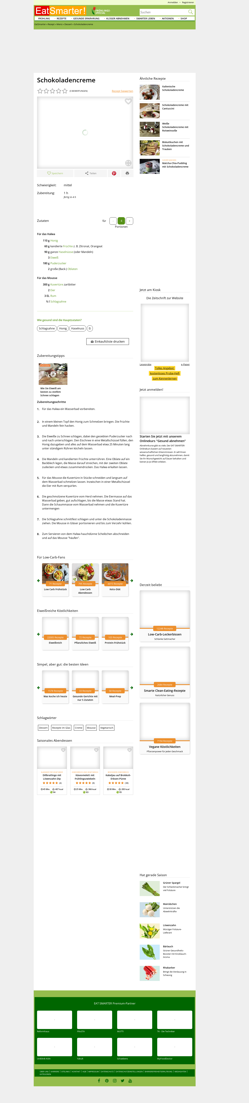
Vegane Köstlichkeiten (164, 747)
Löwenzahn (169, 925)
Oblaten (73, 269)
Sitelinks (65, 1071)
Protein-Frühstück (115, 642)
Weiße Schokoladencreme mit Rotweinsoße (175, 127)
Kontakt (76, 1071)
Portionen (121, 227)
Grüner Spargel (171, 882)
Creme (78, 727)
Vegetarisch (106, 727)
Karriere (55, 1071)
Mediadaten (180, 1071)
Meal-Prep (115, 696)
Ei (90, 328)
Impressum (93, 1071)
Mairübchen (170, 904)
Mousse (91, 727)
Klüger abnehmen (117, 18)
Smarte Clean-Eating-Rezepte (164, 691)
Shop (184, 18)
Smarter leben (145, 18)
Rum (53, 296)
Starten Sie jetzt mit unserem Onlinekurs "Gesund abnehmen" (165, 420)
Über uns (44, 1071)
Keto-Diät (115, 589)
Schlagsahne (58, 301)
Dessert (43, 727)
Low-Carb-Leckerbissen (164, 634)
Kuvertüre (56, 284)
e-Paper (185, 364)
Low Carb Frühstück (55, 589)
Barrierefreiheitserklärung (158, 1071)
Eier (52, 290)
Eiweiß (54, 257)
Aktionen (168, 18)
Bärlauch (168, 946)
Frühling (44, 18)
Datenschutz (107, 1071)
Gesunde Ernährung (86, 18)
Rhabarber (169, 967)
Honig (54, 240)
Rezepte (61, 18)
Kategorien (45, 1074)
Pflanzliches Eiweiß (85, 642)
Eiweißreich (55, 642)
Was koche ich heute (55, 696)
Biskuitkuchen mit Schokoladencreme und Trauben (175, 145)
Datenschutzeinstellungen (129, 1071)
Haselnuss (77, 328)
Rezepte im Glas (61, 727)
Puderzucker (58, 263)
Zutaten (43, 220)
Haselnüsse (66, 252)
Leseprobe (145, 364)
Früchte (68, 246)
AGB (84, 1071)
